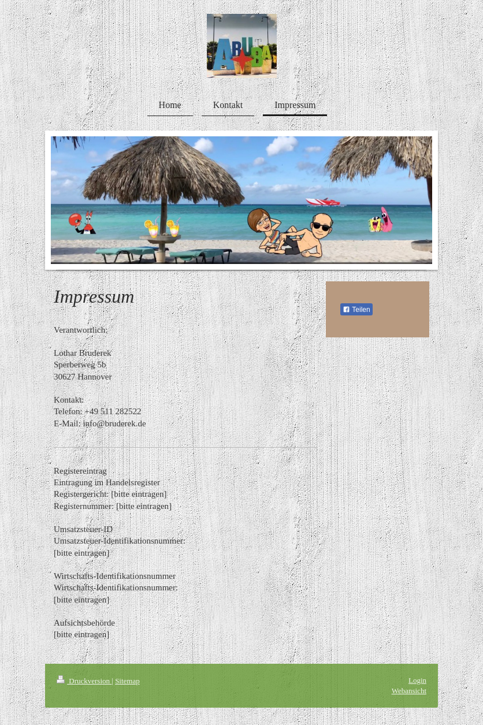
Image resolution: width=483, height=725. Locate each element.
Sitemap (127, 680)
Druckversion (84, 680)
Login (417, 680)
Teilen (356, 310)
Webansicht (409, 690)
